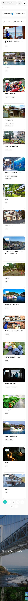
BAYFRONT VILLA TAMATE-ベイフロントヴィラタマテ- (14, 252)
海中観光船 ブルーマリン (12, 304)
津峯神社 (7, 278)
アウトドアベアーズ (10, 94)
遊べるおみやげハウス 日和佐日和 (14, 331)
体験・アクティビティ (20, 21)
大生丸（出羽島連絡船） (11, 436)
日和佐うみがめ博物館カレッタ (13, 173)
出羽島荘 (7, 67)
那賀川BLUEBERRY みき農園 (13, 357)
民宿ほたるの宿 (9, 225)
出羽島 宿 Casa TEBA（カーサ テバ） (14, 41)
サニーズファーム (9, 410)
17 (12, 506)
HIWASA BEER (9, 120)
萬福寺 (6, 199)
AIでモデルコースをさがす (14, 550)
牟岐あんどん (8, 462)
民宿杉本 (7, 489)
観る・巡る (8, 21)
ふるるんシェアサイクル (11, 146)
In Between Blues (10, 383)
